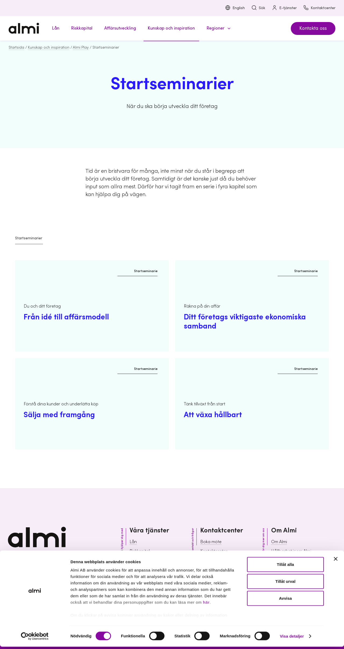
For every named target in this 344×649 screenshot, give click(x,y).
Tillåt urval (285, 583)
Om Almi (279, 541)
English (235, 8)
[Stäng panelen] (336, 561)
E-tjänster (284, 8)
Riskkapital (140, 551)
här (206, 604)
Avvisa (285, 600)
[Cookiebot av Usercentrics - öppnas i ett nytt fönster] (34, 638)
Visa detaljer (292, 638)
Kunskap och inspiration (48, 47)
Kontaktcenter (319, 8)
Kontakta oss (313, 28)
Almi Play (81, 47)
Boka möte (210, 541)
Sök (258, 8)
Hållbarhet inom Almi (291, 551)
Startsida (16, 47)
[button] (217, 28)
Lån (133, 541)
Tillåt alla (285, 566)
